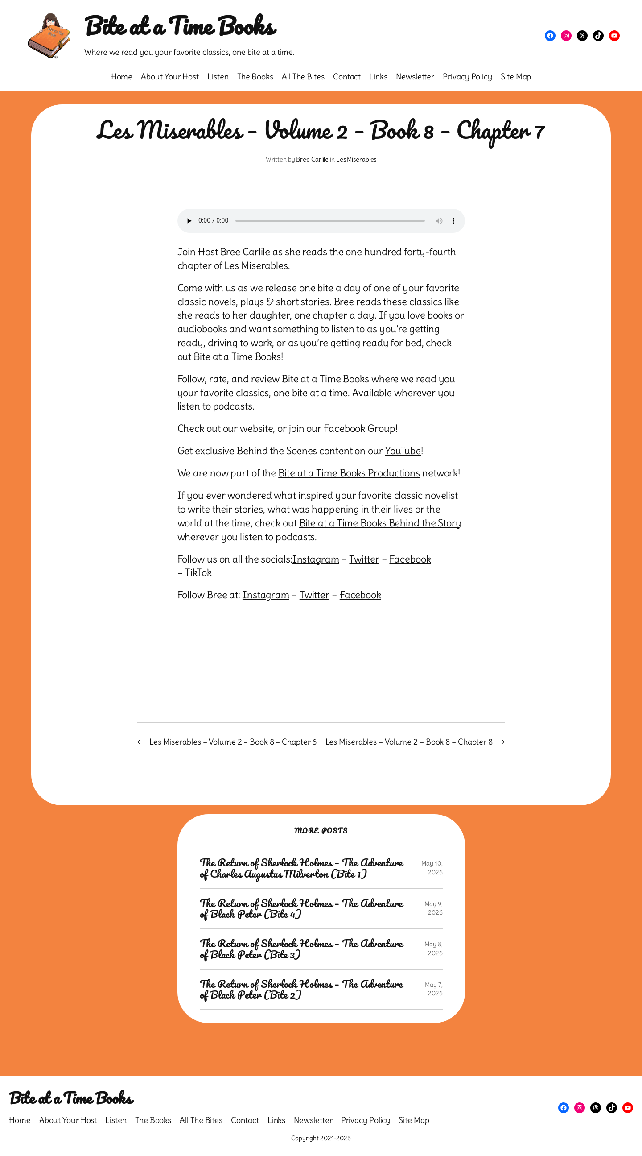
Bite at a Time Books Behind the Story (380, 523)
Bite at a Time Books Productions (349, 473)
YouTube (403, 450)
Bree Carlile (312, 159)
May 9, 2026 (433, 908)
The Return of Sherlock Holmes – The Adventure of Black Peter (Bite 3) (301, 949)
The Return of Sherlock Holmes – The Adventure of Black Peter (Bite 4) (301, 909)
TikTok (198, 572)
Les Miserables (356, 159)
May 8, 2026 (433, 948)
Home (122, 76)
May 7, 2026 (433, 989)
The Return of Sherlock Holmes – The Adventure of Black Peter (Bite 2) (301, 989)
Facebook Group (359, 428)
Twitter (364, 559)
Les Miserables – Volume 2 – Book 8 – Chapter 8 (409, 742)
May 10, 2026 (431, 867)
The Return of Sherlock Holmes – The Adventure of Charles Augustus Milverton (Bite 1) (301, 868)
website (256, 428)
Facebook (410, 559)
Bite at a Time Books (178, 26)
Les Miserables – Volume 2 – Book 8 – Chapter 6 (233, 742)
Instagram (315, 559)
